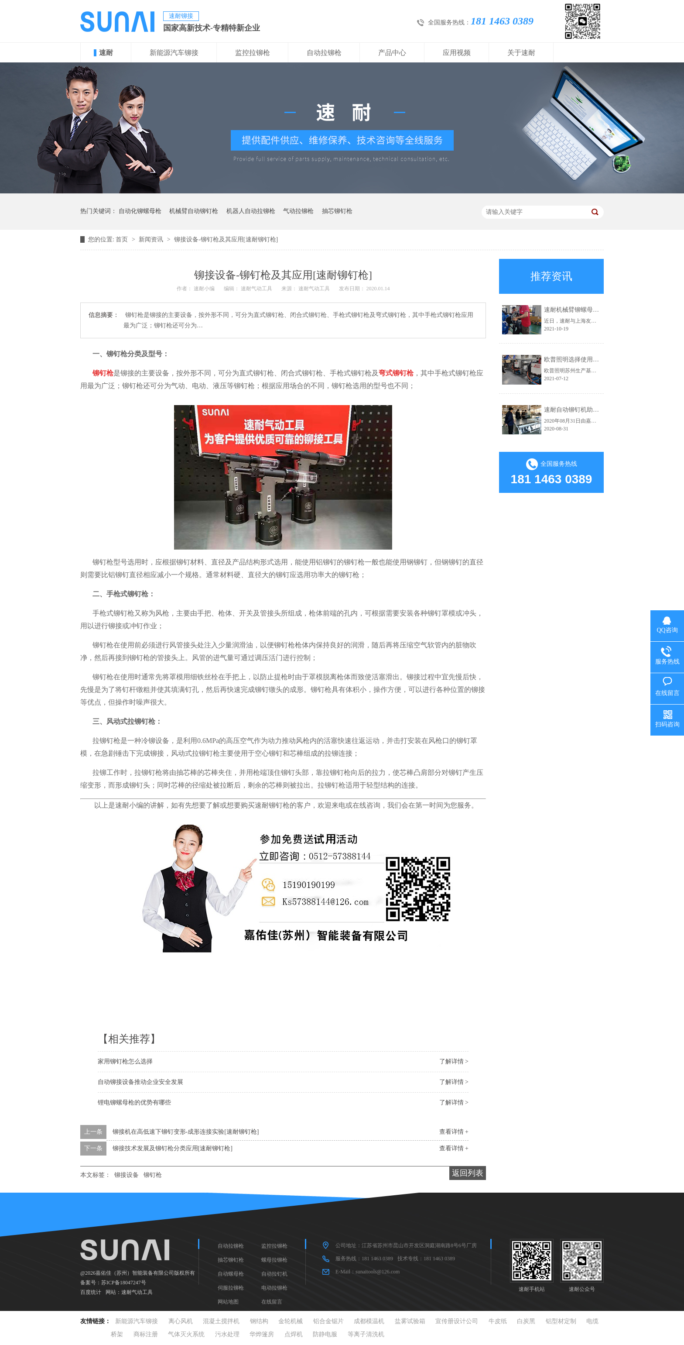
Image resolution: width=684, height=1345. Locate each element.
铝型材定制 (561, 1321)
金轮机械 (290, 1321)
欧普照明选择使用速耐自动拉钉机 (590, 359)
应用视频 (457, 52)
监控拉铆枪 (252, 52)
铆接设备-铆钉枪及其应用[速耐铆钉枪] (226, 239)
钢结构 (259, 1321)
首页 (123, 239)
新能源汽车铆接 (174, 52)
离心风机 (180, 1321)
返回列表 (467, 1173)
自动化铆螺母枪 (140, 211)
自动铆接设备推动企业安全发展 (140, 1082)
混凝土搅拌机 (221, 1321)
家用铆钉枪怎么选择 (125, 1061)
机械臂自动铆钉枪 (193, 211)
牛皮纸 (498, 1321)
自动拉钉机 (274, 1274)
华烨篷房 (262, 1334)
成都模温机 (369, 1321)
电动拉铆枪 (274, 1288)
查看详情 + (454, 1131)
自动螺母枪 (231, 1274)
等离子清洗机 (366, 1334)
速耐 (106, 52)
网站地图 (228, 1302)
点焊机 (293, 1334)
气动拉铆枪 (298, 211)
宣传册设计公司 (456, 1321)
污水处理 (227, 1334)
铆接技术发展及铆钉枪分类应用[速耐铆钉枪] (173, 1148)
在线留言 (271, 1302)
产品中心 (392, 52)
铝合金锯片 (328, 1321)
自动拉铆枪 (324, 52)
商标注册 (145, 1334)
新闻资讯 (152, 239)
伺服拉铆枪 (231, 1288)
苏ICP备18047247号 (123, 1283)
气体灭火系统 (186, 1334)
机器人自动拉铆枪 (250, 211)
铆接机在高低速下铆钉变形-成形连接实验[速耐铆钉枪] (186, 1131)
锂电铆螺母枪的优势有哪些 (134, 1102)
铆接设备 (126, 1175)
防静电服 (325, 1334)
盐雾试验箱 (410, 1321)
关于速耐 (521, 52)
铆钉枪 (153, 1175)
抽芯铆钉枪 (337, 211)
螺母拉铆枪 (274, 1260)
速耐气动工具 (137, 1292)
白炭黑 (526, 1321)
